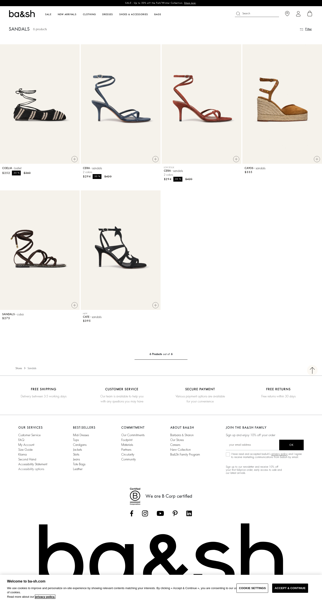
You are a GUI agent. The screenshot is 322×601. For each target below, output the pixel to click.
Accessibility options (31, 469)
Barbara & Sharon (182, 435)
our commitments (132, 435)
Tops (76, 439)
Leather (77, 469)
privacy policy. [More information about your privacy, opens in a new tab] (45, 596)
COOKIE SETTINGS (252, 588)
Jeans (76, 459)
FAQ (21, 439)
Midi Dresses (81, 435)
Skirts (76, 454)
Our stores (177, 439)
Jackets (77, 449)
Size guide (25, 449)
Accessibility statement (32, 464)
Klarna (22, 454)
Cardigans (79, 444)
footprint (126, 439)
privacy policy (279, 454)
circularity (127, 454)
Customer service (29, 435)
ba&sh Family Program (185, 454)
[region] (161, 588)
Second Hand (27, 459)
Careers (175, 444)
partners (126, 449)
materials (127, 444)
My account (26, 444)
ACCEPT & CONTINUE (290, 588)
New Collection (180, 449)
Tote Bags (79, 464)
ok (291, 445)
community (128, 459)
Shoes (18, 368)
